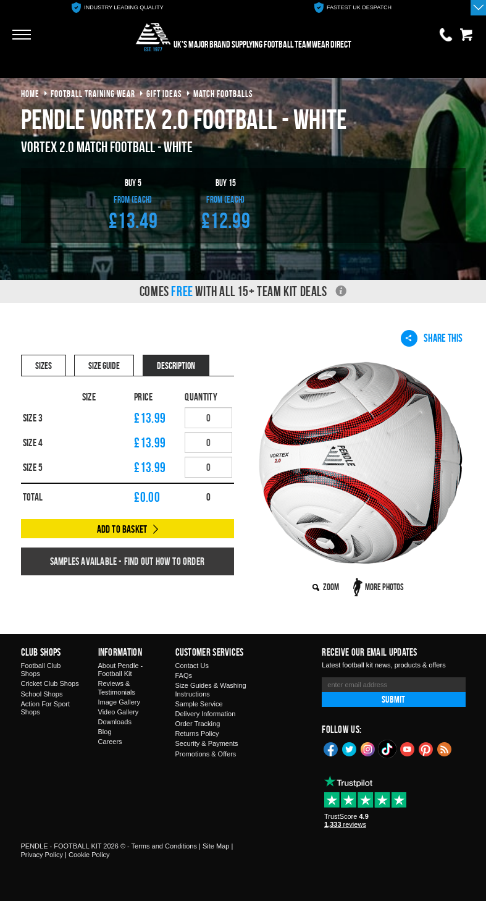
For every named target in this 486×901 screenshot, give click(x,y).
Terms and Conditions (164, 846)
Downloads (115, 721)
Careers (110, 741)
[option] (117, 7)
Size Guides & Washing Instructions (210, 689)
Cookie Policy (89, 854)
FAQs (184, 675)
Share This (432, 338)
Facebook (331, 748)
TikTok (388, 749)
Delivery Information (205, 713)
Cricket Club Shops (50, 683)
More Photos (384, 586)
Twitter (349, 748)
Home (30, 93)
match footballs (223, 93)
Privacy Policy (42, 854)
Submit (393, 699)
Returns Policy (197, 733)
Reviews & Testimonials (117, 687)
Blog (105, 731)
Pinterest (426, 748)
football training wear (93, 93)
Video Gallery (118, 712)
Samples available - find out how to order (127, 561)
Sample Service (199, 704)
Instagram (368, 748)
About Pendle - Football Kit (120, 669)
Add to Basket (122, 529)
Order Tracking (197, 723)
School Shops (42, 694)
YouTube (407, 748)
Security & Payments (206, 743)
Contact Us (192, 665)
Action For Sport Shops (45, 708)
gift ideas (164, 93)
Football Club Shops (41, 669)
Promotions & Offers (206, 754)
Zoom (331, 586)
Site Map (216, 846)
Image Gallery (119, 702)
